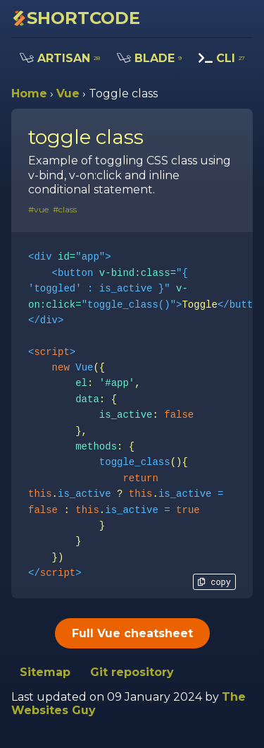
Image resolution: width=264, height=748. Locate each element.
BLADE (149, 58)
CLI (222, 58)
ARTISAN (60, 58)
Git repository (132, 672)
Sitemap (45, 672)
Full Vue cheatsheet (132, 633)
